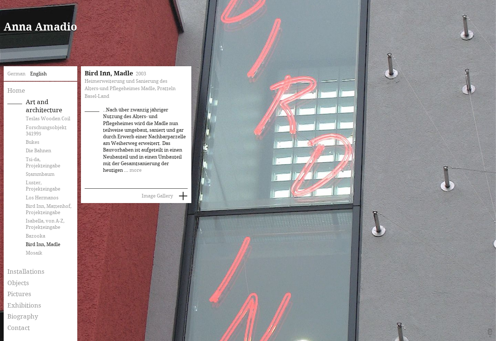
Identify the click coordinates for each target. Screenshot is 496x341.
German (16, 74)
